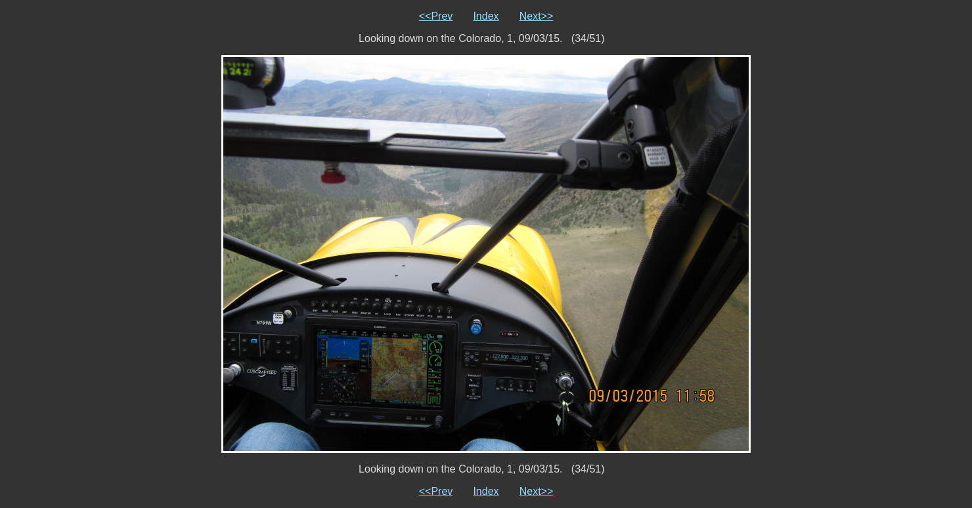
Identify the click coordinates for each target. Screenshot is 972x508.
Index (485, 16)
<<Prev (436, 16)
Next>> (536, 16)
